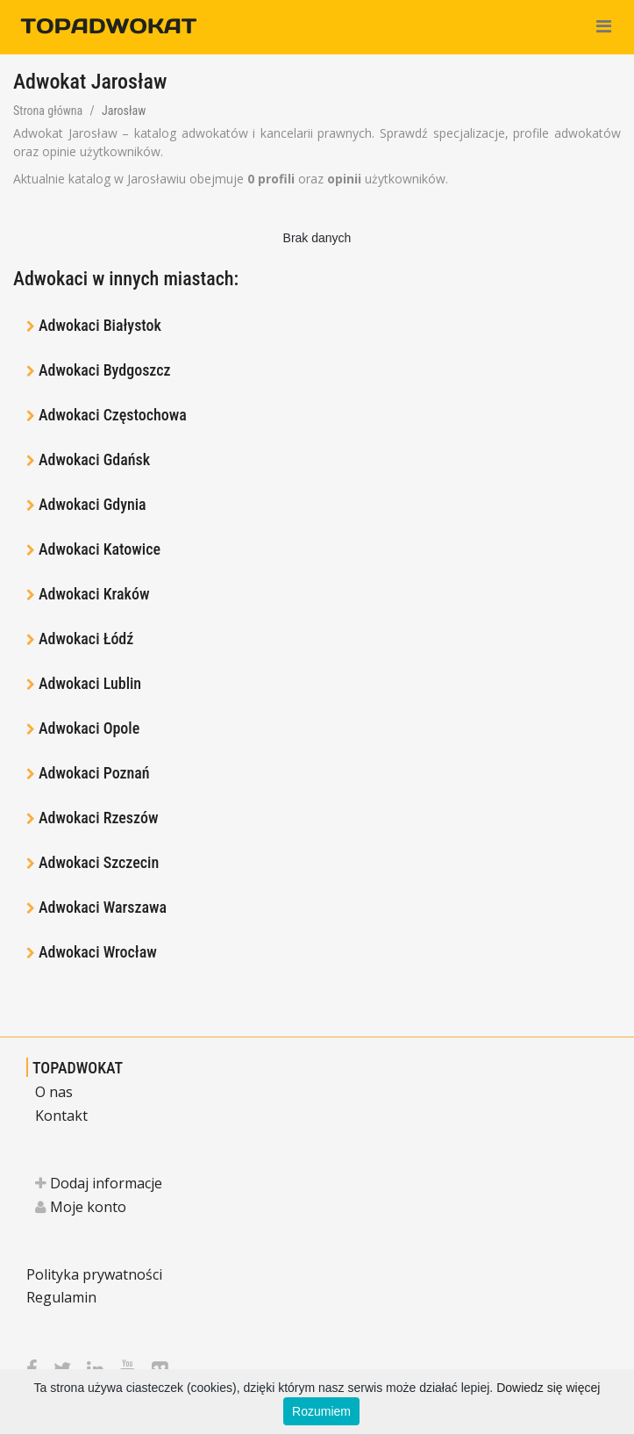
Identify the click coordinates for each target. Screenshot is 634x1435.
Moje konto (80, 1206)
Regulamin (61, 1297)
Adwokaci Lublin (90, 683)
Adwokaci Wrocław (98, 952)
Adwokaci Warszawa (103, 907)
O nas (54, 1091)
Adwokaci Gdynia (92, 504)
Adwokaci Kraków (94, 594)
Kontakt (61, 1115)
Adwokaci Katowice (99, 549)
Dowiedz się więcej (548, 1388)
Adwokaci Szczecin (99, 862)
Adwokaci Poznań (94, 773)
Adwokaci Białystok (100, 325)
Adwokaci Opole (89, 728)
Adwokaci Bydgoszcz (105, 370)
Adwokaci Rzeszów (99, 817)
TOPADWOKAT (77, 1067)
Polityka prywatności (94, 1274)
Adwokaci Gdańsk (94, 459)
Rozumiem (321, 1411)
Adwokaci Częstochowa (113, 414)
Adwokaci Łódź (86, 638)
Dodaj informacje (98, 1183)
